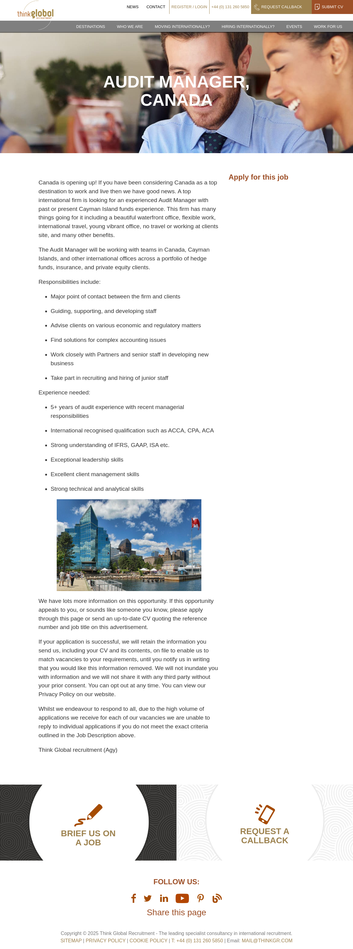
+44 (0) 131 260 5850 (230, 7)
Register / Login (189, 7)
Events (294, 26)
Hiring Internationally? (248, 26)
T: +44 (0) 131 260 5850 (197, 940)
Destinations (90, 26)
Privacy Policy (106, 940)
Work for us (328, 26)
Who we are (130, 26)
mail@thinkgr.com (267, 940)
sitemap (71, 940)
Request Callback (281, 7)
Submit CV (332, 7)
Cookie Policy (148, 940)
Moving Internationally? (182, 26)
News (133, 7)
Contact (155, 7)
